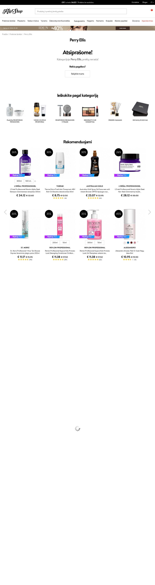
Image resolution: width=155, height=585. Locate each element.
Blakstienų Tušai (6, 446)
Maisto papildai (121, 21)
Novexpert (4, 384)
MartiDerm (4, 308)
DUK (6, 497)
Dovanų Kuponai (35, 497)
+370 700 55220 (8, 547)
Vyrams (44, 21)
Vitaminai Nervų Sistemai (10, 468)
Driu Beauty (4, 333)
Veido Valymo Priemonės (9, 419)
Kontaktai (135, 2)
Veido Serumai (5, 417)
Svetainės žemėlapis (11, 500)
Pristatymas (34, 494)
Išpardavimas (147, 21)
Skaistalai (3, 449)
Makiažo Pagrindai (7, 433)
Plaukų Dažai (5, 409)
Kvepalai (109, 21)
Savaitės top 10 (60, 489)
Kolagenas (4, 457)
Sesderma (4, 292)
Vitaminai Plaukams (7, 455)
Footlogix (3, 357)
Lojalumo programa (61, 491)
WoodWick (4, 311)
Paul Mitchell (5, 376)
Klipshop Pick (59, 494)
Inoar (2, 287)
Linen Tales (4, 314)
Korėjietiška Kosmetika (9, 430)
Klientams (33, 483)
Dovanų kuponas (86, 483)
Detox (2, 465)
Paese (2, 327)
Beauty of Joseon (6, 306)
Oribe (2, 349)
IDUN (2, 373)
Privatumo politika (11, 489)
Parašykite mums (8, 552)
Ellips (2, 330)
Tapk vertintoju (60, 486)
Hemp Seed (4, 371)
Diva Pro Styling (6, 341)
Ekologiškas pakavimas (88, 476)
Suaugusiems (79, 21)
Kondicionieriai (6, 392)
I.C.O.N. (3, 300)
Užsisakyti (13, 536)
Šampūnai (4, 390)
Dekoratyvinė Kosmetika (59, 21)
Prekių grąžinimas (48, 476)
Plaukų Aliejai (5, 395)
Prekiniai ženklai (8, 21)
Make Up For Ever (7, 379)
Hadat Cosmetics (6, 344)
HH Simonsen (5, 365)
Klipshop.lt (8, 483)
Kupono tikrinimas (36, 500)
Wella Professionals (7, 335)
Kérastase (4, 289)
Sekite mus (6, 562)
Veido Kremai (5, 411)
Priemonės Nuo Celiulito (9, 422)
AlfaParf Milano (6, 368)
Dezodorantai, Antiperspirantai (12, 425)
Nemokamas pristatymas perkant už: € (20, 476)
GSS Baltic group (61, 499)
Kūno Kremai (5, 414)
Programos (59, 483)
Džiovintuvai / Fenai (7, 403)
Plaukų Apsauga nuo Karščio (11, 406)
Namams (100, 21)
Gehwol (3, 325)
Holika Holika (5, 362)
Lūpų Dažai (4, 452)
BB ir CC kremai (6, 444)
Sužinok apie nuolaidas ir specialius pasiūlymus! (19, 524)
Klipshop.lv (58, 502)
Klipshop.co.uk (60, 504)
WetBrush (4, 295)
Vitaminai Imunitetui (8, 471)
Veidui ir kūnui (33, 21)
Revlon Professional (7, 346)
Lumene (3, 382)
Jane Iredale (4, 298)
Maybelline (4, 303)
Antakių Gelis (5, 436)
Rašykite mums (77, 73)
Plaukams (21, 21)
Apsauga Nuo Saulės (8, 427)
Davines (3, 279)
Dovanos (136, 21)
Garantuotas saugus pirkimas (128, 476)
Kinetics (3, 354)
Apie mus (33, 486)
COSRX (3, 317)
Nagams (90, 21)
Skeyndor (3, 338)
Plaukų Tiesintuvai (7, 400)
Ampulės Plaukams (7, 398)
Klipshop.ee (58, 507)
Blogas (144, 2)
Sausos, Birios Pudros (8, 441)
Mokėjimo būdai (35, 491)
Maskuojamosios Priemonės (10, 438)
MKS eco (3, 352)
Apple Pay (8, 491)
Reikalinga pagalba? (9, 545)
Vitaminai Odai (6, 463)
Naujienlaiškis (11, 520)
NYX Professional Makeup (10, 319)
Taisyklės (7, 486)
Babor (2, 284)
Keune (2, 322)
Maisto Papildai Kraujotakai (10, 474)
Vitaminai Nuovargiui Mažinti (11, 460)
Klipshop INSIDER (11, 494)
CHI (1, 360)
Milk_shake (4, 281)
